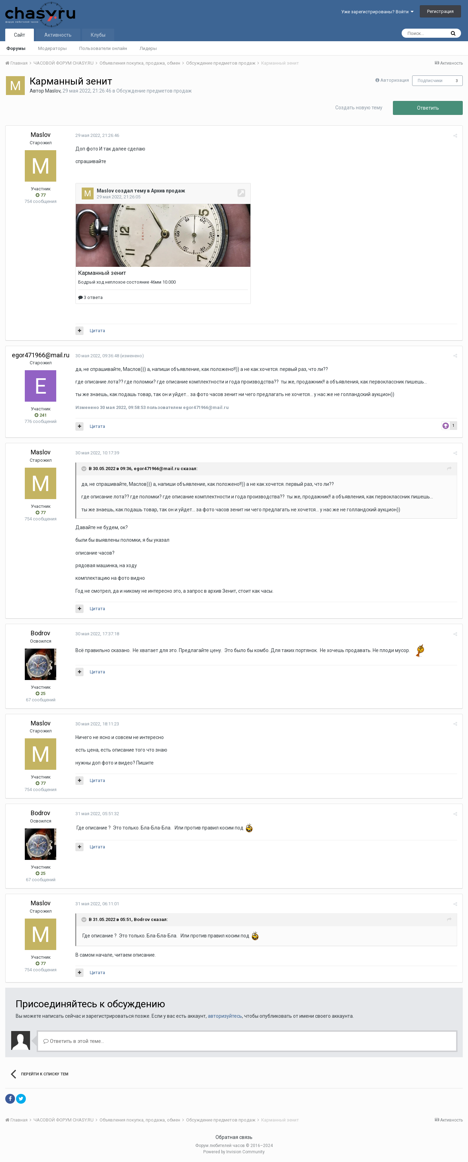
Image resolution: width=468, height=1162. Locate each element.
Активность (58, 35)
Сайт (19, 35)
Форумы (15, 48)
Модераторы (52, 48)
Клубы (98, 35)
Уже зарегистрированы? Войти (377, 11)
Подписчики (430, 80)
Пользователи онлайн (103, 48)
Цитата (97, 330)
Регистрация (440, 11)
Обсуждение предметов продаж (154, 91)
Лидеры (148, 48)
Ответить (428, 108)
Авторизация (394, 80)
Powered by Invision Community (234, 1151)
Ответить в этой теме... (73, 1041)
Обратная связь (234, 1137)
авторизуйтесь (225, 1016)
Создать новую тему (358, 107)
